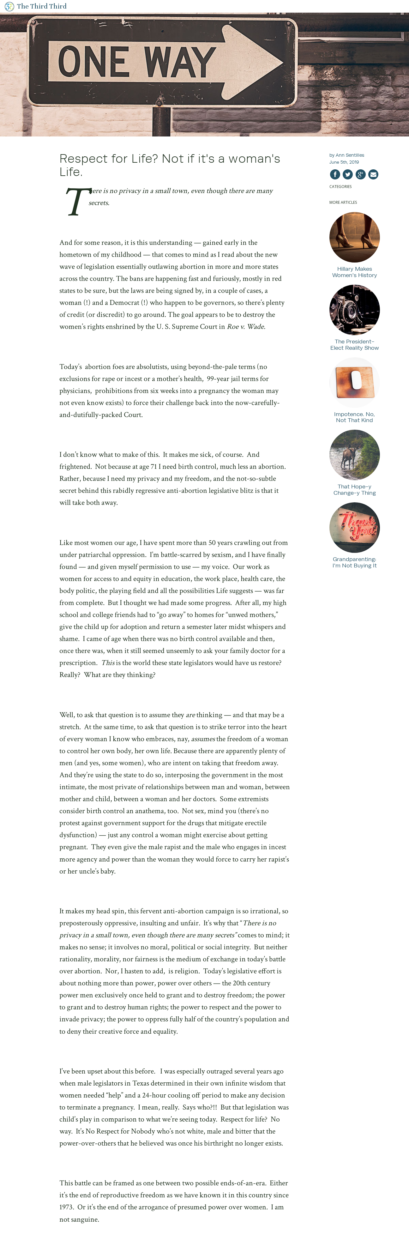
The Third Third (42, 6)
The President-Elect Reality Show (354, 344)
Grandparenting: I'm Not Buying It (355, 562)
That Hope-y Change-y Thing (355, 489)
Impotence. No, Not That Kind (354, 417)
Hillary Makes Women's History (354, 272)
